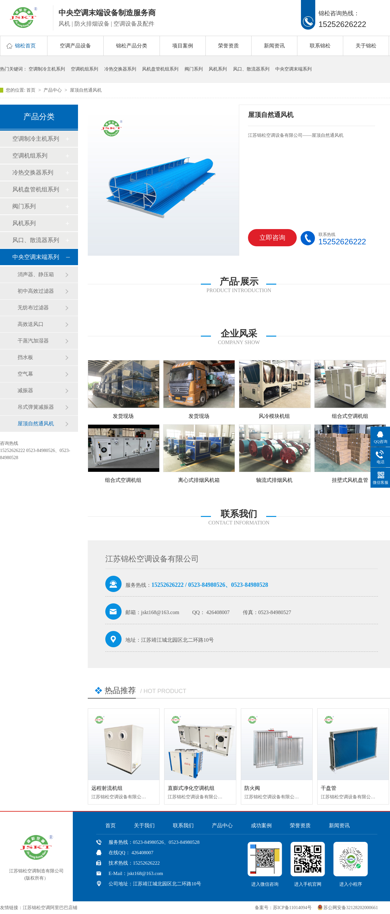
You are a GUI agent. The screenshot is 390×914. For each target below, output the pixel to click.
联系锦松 (320, 45)
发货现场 (123, 416)
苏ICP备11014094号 (292, 907)
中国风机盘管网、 (99, 907)
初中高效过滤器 (36, 291)
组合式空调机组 (350, 416)
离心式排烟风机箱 (199, 480)
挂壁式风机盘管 (350, 480)
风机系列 (218, 69)
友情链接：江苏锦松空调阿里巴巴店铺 (38, 907)
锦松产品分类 (131, 45)
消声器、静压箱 (36, 274)
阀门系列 (194, 69)
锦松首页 (25, 45)
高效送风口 (31, 324)
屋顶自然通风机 (86, 90)
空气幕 (25, 374)
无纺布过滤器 (33, 307)
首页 (31, 90)
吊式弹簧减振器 (36, 407)
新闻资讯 (274, 45)
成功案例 (261, 825)
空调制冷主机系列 (47, 69)
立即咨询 (268, 240)
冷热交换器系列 (120, 69)
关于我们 (144, 825)
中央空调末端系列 (293, 69)
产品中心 (53, 90)
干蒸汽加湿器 (33, 340)
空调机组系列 (84, 69)
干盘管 (328, 788)
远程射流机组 (107, 788)
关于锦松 (366, 45)
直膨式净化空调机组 (191, 788)
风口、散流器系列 (251, 69)
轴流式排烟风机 (274, 480)
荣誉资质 (228, 45)
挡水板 (25, 357)
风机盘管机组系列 (160, 69)
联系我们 (183, 825)
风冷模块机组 (274, 416)
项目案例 (182, 45)
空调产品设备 (75, 45)
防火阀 (252, 788)
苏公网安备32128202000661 (350, 907)
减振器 (25, 390)
